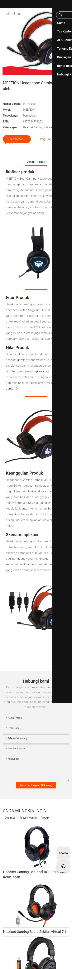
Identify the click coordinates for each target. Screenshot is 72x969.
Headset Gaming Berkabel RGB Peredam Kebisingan (34, 874)
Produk (45, 817)
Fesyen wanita (28, 817)
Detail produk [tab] (36, 162)
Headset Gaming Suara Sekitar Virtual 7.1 (34, 932)
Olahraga (10, 817)
